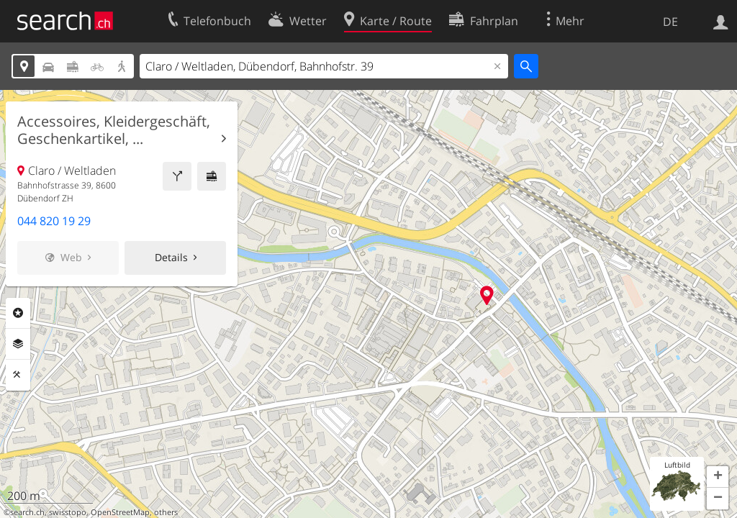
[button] (717, 477)
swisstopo (67, 512)
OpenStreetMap (120, 512)
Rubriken (18, 313)
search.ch (27, 512)
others (166, 512)
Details (171, 257)
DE (670, 21)
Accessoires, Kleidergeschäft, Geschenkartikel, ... (113, 130)
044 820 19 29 (54, 221)
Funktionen (18, 375)
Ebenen (18, 344)
